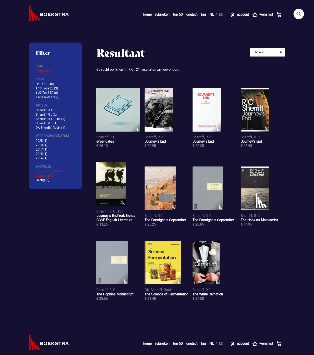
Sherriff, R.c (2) (46, 114)
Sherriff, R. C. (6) (47, 110)
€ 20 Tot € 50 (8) (47, 92)
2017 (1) (41, 149)
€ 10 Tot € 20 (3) (47, 88)
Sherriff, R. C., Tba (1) (50, 119)
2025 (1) (41, 140)
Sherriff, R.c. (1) (46, 123)
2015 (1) (41, 154)
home (147, 14)
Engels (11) (43, 71)
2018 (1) (41, 145)
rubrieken (162, 14)
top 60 (178, 14)
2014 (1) (41, 158)
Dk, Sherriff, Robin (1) (50, 127)
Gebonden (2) (45, 175)
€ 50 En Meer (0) (47, 97)
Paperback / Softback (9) (53, 171)
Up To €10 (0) (45, 84)
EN (221, 14)
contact (191, 14)
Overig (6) (42, 180)
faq (203, 14)
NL (211, 14)
